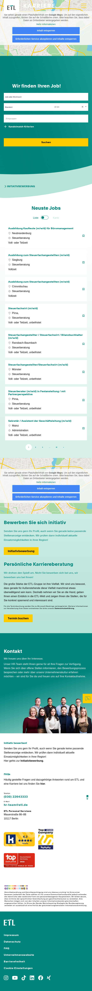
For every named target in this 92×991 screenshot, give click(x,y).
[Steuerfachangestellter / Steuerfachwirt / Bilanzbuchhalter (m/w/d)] (46, 343)
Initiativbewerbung (19, 186)
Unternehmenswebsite (19, 954)
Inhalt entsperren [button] (46, 30)
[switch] (44, 217)
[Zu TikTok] (24, 978)
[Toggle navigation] (83, 5)
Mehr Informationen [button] (46, 24)
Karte (56, 217)
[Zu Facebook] (40, 978)
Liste (35, 217)
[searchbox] (44, 118)
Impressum (11, 935)
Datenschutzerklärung (64, 608)
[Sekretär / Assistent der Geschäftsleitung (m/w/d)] (46, 428)
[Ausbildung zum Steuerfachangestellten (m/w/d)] (46, 262)
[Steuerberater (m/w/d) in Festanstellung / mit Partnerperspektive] (46, 400)
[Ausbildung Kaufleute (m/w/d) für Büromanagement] (46, 236)
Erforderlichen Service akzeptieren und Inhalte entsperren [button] (46, 39)
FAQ (6, 948)
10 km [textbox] (56, 107)
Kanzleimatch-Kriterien (21, 126)
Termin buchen (18, 618)
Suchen (46, 142)
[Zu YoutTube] (15, 978)
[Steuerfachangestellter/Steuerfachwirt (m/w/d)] (46, 372)
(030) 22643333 (16, 797)
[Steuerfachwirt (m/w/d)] (46, 316)
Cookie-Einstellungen (18, 968)
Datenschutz (12, 941)
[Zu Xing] (49, 978)
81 (56, 447)
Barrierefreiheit (14, 961)
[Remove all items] (82, 107)
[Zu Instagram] (6, 978)
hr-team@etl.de (16, 805)
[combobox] (70, 107)
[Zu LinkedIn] (32, 978)
